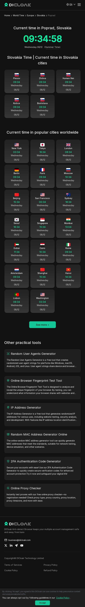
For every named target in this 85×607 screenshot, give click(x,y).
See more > (42, 330)
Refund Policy (50, 576)
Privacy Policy (50, 571)
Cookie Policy (11, 576)
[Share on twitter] (5, 551)
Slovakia (41, 15)
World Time (18, 15)
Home (7, 15)
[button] (71, 4)
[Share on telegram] (16, 551)
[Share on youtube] (21, 551)
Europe (30, 15)
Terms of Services (13, 571)
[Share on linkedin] (11, 551)
